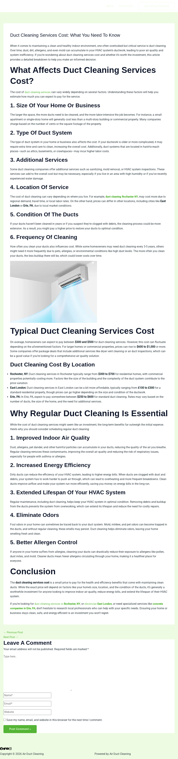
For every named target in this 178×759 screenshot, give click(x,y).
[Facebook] (1, 748)
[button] (157, 6)
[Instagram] (10, 748)
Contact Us (125, 6)
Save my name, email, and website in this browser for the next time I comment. (54, 720)
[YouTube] (7, 748)
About (110, 6)
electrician (101, 603)
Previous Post (13, 632)
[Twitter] (4, 748)
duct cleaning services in (58, 603)
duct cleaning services (38, 92)
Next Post (11, 637)
